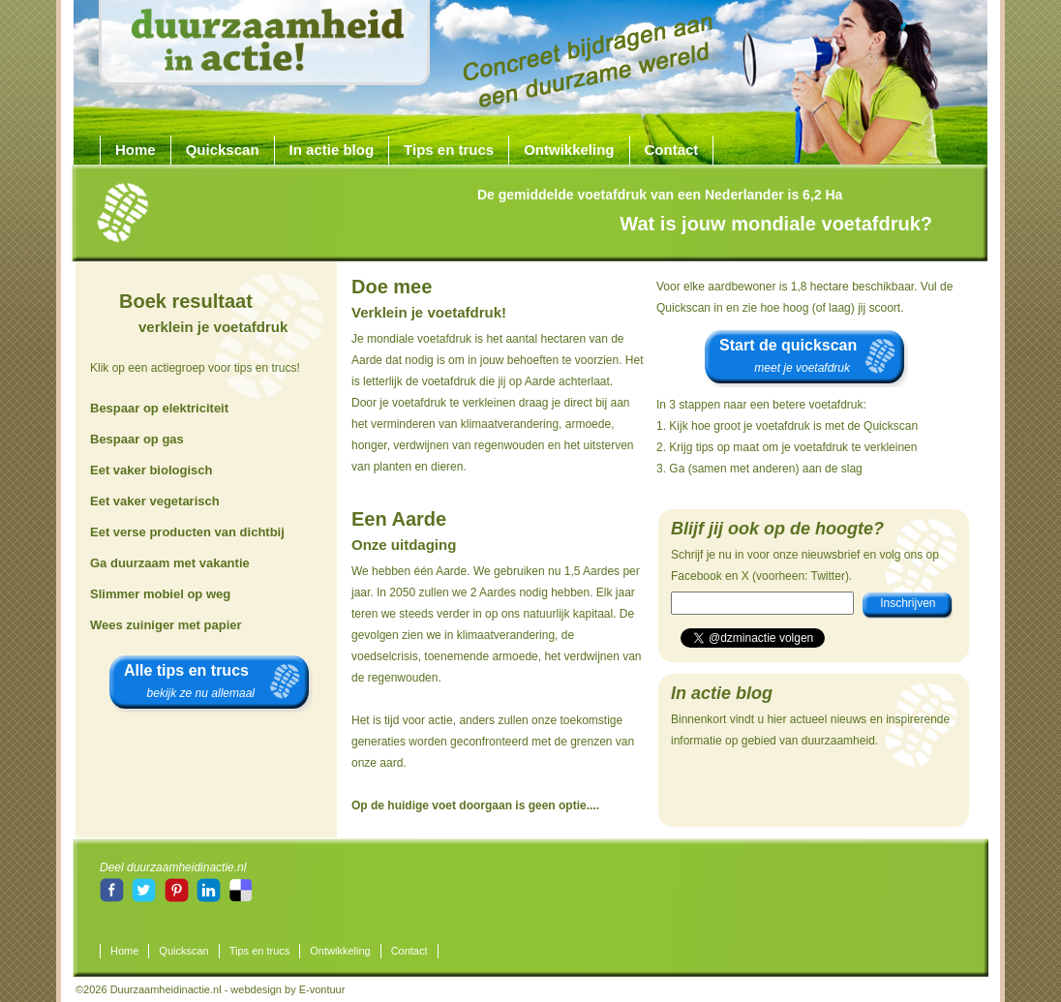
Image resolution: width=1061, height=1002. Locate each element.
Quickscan (222, 149)
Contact (672, 149)
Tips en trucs (449, 149)
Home (135, 149)
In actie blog (332, 149)
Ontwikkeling (569, 149)
